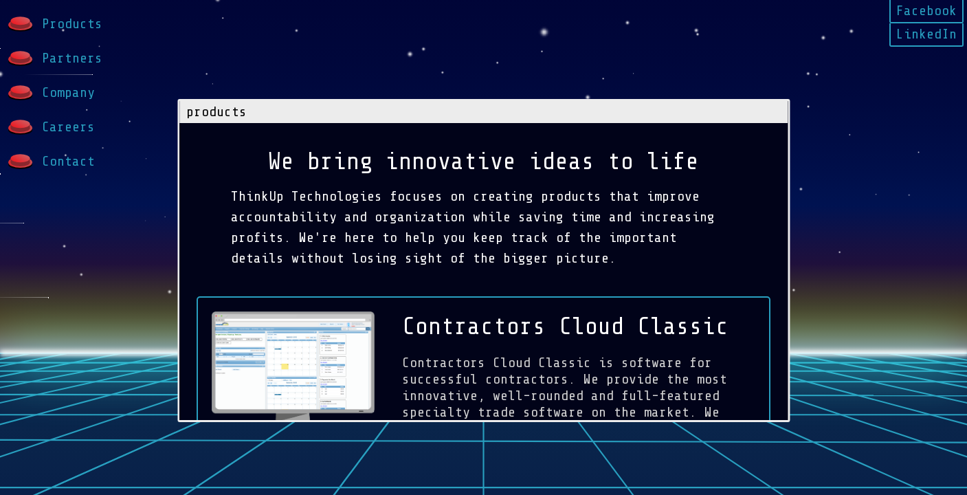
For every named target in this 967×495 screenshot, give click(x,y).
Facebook (926, 11)
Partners (54, 58)
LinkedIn (926, 34)
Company (51, 93)
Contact (51, 161)
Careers (51, 127)
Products (54, 24)
